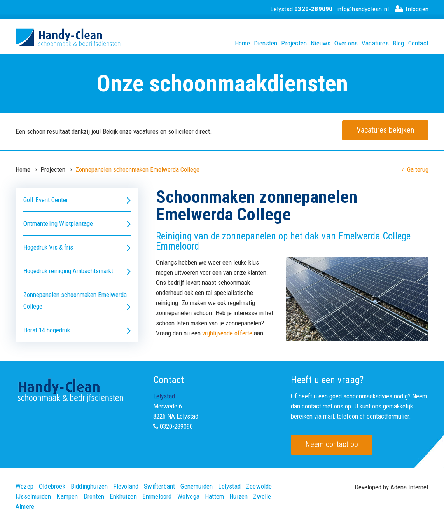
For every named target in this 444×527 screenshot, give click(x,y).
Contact (418, 43)
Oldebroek (52, 486)
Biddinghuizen (89, 486)
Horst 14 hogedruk (77, 330)
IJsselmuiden (33, 496)
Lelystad (301, 9)
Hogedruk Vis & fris (77, 247)
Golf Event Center (77, 200)
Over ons (346, 43)
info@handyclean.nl (362, 9)
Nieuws (320, 43)
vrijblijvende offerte (227, 333)
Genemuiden (196, 486)
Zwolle (262, 496)
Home (242, 43)
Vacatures (375, 43)
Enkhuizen (123, 496)
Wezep (24, 486)
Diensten (266, 43)
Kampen (67, 496)
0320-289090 (176, 426)
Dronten (94, 496)
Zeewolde (259, 486)
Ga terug (415, 169)
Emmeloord (157, 496)
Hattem (214, 496)
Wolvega (188, 496)
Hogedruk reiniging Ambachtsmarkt (77, 271)
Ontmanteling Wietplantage (77, 223)
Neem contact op (331, 444)
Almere (25, 506)
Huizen (238, 496)
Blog (398, 43)
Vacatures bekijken (385, 129)
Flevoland (125, 486)
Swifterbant (159, 486)
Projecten (294, 43)
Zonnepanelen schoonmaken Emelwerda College (77, 301)
